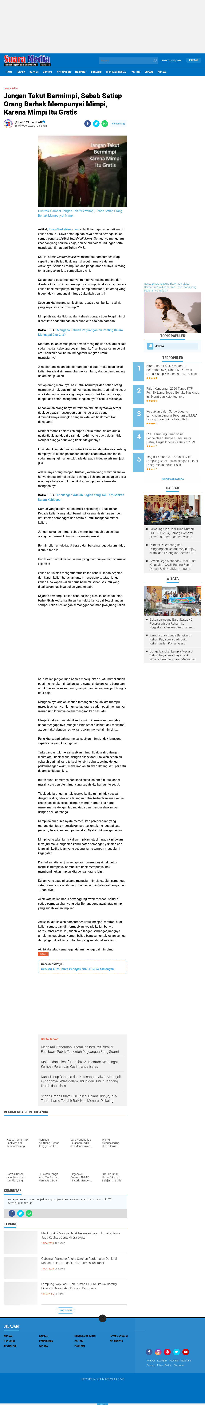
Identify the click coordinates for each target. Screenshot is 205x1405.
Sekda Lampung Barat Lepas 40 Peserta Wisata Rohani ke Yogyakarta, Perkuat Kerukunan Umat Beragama (171, 606)
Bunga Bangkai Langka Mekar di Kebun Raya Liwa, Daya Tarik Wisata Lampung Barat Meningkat (173, 638)
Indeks (21, 72)
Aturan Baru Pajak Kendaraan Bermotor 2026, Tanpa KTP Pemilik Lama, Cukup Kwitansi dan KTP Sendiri (177, 370)
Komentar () (118, 123)
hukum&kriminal (116, 72)
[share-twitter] (96, 123)
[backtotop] (102, 1319)
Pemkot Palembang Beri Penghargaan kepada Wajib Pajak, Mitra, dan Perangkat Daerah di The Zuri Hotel (173, 532)
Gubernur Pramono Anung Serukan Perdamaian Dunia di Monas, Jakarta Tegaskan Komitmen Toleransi (81, 1267)
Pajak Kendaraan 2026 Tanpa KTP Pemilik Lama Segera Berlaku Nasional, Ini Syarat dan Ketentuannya (177, 389)
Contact (151, 1366)
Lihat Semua (65, 1311)
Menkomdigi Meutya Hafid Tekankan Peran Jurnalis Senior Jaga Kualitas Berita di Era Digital (80, 1241)
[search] (128, 60)
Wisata (149, 72)
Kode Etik (164, 1361)
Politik (136, 72)
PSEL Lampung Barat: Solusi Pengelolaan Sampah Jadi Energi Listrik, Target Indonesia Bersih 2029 (177, 428)
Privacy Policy (167, 1366)
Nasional (81, 72)
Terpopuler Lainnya (173, 461)
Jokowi (159, 346)
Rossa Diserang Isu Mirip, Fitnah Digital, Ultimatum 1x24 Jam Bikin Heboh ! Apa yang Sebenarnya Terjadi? (170, 287)
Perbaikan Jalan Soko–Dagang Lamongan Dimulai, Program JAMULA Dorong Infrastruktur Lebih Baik (176, 408)
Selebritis (116, 1342)
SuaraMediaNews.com (64, 229)
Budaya (162, 72)
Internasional (119, 1337)
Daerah (34, 72)
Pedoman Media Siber (185, 1361)
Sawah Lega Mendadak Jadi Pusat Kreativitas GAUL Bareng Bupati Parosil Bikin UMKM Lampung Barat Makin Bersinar (173, 547)
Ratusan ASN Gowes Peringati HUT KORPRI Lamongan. (78, 970)
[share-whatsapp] (104, 123)
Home (9, 72)
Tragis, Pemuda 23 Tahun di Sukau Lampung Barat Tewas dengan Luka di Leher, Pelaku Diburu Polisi (177, 447)
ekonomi (96, 72)
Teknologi (10, 1346)
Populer (193, 60)
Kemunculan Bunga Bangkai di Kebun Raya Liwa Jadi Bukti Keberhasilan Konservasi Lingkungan (170, 622)
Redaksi (151, 1361)
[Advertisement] (102, 26)
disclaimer (184, 1366)
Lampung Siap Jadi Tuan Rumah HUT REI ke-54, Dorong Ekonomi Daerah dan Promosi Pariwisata (83, 1292)
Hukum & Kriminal (85, 1337)
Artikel (48, 72)
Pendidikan (64, 72)
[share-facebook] (87, 123)
